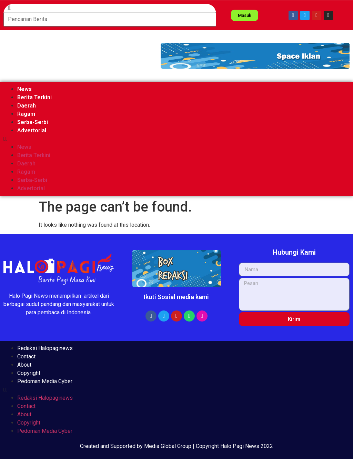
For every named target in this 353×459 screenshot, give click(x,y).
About (24, 364)
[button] (255, 56)
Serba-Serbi (32, 122)
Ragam (26, 114)
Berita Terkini (34, 97)
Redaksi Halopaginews (45, 348)
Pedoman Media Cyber (44, 381)
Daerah (26, 105)
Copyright (28, 373)
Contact (26, 356)
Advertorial (31, 130)
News (24, 89)
